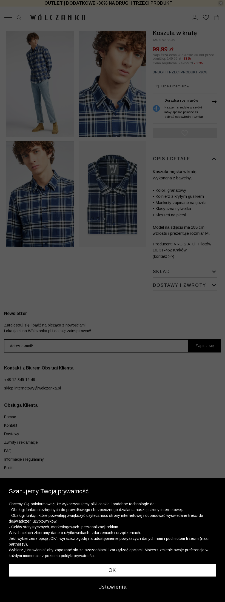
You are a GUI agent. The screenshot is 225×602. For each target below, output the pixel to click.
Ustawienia (112, 587)
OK (112, 570)
